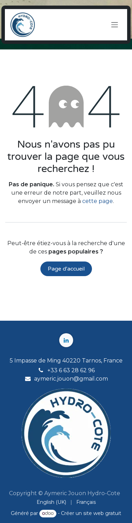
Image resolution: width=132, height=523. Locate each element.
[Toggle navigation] (115, 25)
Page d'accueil (66, 268)
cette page (97, 201)
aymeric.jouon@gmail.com (71, 378)
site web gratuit (102, 513)
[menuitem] (51, 502)
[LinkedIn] (66, 340)
